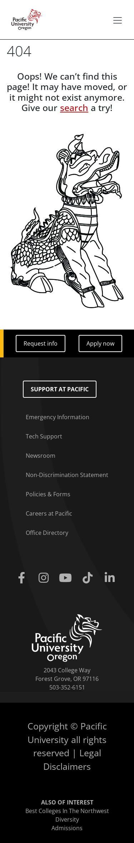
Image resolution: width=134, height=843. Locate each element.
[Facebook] (23, 578)
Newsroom (40, 456)
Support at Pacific (60, 389)
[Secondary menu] (117, 20)
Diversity (67, 819)
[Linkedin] (111, 578)
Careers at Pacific (49, 513)
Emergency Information (57, 417)
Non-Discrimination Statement (67, 475)
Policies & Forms (48, 494)
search (74, 108)
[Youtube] (67, 578)
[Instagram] (45, 578)
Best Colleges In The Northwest (67, 811)
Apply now (100, 343)
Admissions (67, 828)
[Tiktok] (89, 578)
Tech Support (44, 436)
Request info (41, 343)
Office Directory (47, 533)
